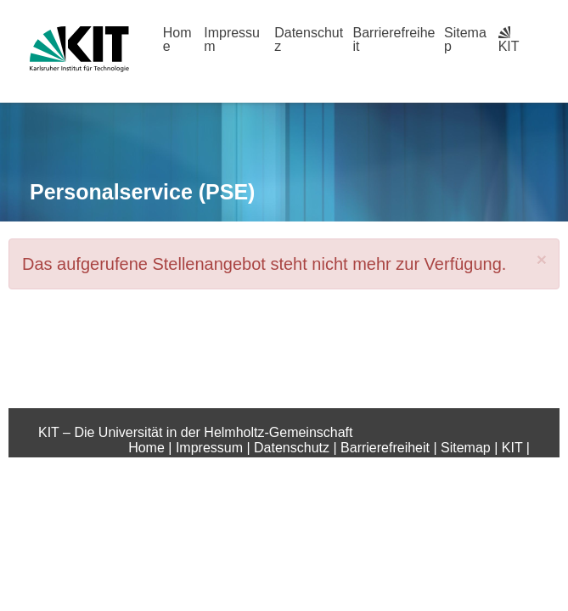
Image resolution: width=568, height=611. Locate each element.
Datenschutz (308, 39)
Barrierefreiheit (394, 39)
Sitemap (465, 39)
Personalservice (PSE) (142, 192)
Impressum (232, 39)
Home (177, 39)
